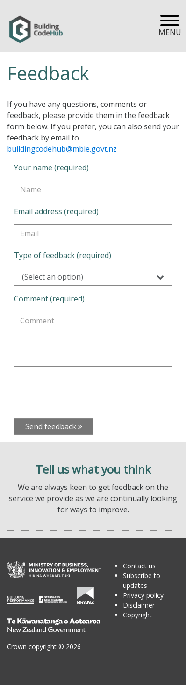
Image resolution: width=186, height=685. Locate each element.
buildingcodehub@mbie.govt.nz (62, 149)
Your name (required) (51, 167)
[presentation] (85, 392)
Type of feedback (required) (62, 255)
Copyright (137, 614)
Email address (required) (56, 211)
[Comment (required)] (93, 339)
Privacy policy (143, 595)
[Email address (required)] (93, 233)
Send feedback (53, 426)
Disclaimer (139, 605)
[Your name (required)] (93, 189)
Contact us (139, 565)
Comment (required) (49, 299)
